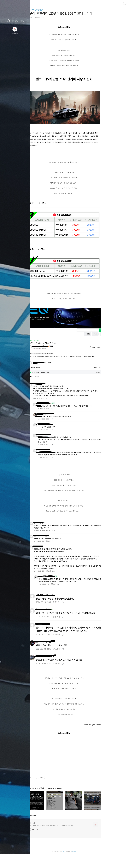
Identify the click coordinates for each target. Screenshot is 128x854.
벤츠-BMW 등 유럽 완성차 (50, 10)
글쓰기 (4, 850)
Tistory (88, 851)
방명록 (11, 850)
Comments (46, 816)
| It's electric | (15, 20)
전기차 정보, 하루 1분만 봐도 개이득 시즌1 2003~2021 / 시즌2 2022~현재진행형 (66, 826)
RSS (18, 850)
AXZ (78, 851)
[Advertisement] (79, 755)
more (114, 789)
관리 (26, 850)
